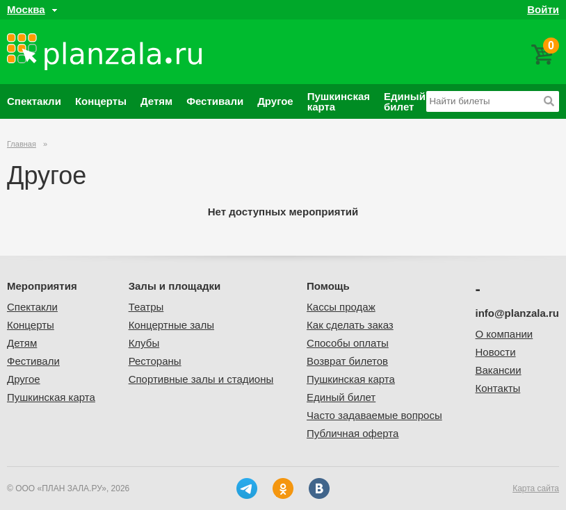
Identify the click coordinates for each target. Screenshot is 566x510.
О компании (504, 334)
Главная (21, 144)
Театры (146, 307)
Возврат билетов (347, 361)
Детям (156, 101)
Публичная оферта (352, 433)
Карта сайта (535, 488)
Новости (496, 352)
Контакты (498, 388)
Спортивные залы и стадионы (201, 379)
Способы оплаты (348, 343)
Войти (543, 9)
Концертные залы (171, 325)
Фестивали (214, 101)
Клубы (144, 343)
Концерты (101, 101)
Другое (275, 101)
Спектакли (34, 101)
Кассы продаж (341, 307)
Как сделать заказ (350, 325)
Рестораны (155, 361)
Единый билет (405, 101)
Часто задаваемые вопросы (374, 415)
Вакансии (498, 370)
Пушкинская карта (338, 101)
